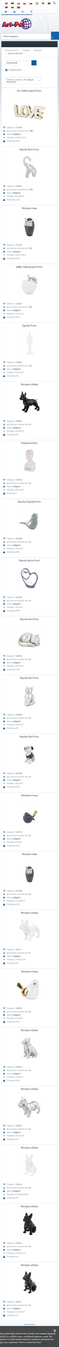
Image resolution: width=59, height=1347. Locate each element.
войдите (16, 134)
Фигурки (38, 50)
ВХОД (15, 11)
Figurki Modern (15, 53)
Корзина (32, 11)
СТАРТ (6, 11)
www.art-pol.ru (11, 50)
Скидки (26, 50)
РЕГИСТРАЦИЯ (23, 11)
